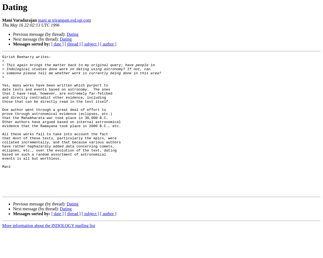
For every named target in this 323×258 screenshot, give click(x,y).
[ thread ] (73, 44)
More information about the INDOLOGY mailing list (48, 253)
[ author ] (108, 44)
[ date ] (57, 44)
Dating (73, 34)
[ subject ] (90, 44)
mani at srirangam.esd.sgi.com (64, 20)
